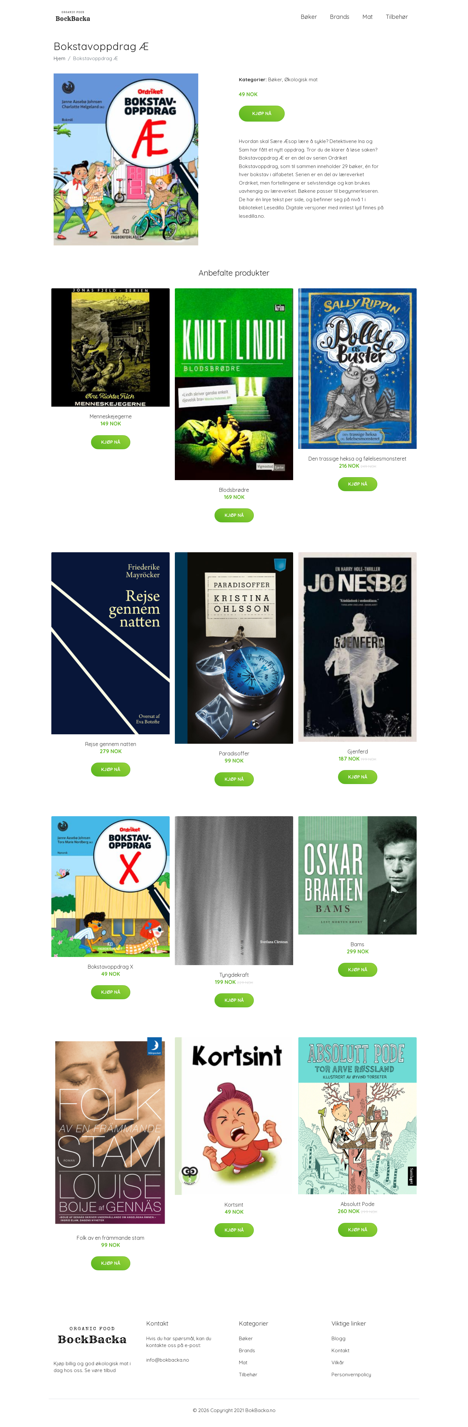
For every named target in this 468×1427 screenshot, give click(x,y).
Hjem (59, 64)
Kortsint (234, 1210)
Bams (357, 950)
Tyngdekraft (234, 980)
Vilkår (338, 1368)
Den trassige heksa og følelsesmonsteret (357, 464)
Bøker (309, 19)
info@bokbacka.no (167, 1365)
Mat (367, 19)
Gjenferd (357, 757)
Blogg (338, 1344)
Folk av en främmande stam (110, 1243)
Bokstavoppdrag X (110, 972)
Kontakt (340, 1356)
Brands (339, 19)
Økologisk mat (301, 85)
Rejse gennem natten (110, 749)
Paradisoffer (234, 759)
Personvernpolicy (351, 1380)
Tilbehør (397, 19)
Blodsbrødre (234, 495)
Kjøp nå (261, 119)
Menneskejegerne (111, 422)
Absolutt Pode (357, 1209)
